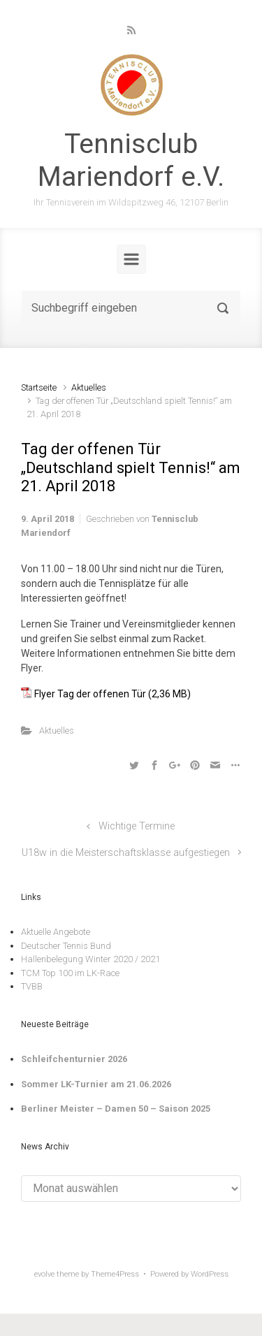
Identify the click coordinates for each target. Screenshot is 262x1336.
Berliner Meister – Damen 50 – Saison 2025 (115, 1108)
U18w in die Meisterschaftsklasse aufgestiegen (126, 853)
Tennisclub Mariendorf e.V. (131, 160)
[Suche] (131, 308)
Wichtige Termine (137, 826)
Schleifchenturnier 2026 (74, 1059)
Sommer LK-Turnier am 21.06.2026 (96, 1084)
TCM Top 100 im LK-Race (70, 973)
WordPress (209, 1274)
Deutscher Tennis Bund (66, 946)
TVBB (32, 986)
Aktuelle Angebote (55, 932)
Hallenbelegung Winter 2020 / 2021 (90, 959)
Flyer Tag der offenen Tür (90, 693)
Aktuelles (88, 387)
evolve (44, 1274)
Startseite (39, 387)
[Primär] (131, 259)
